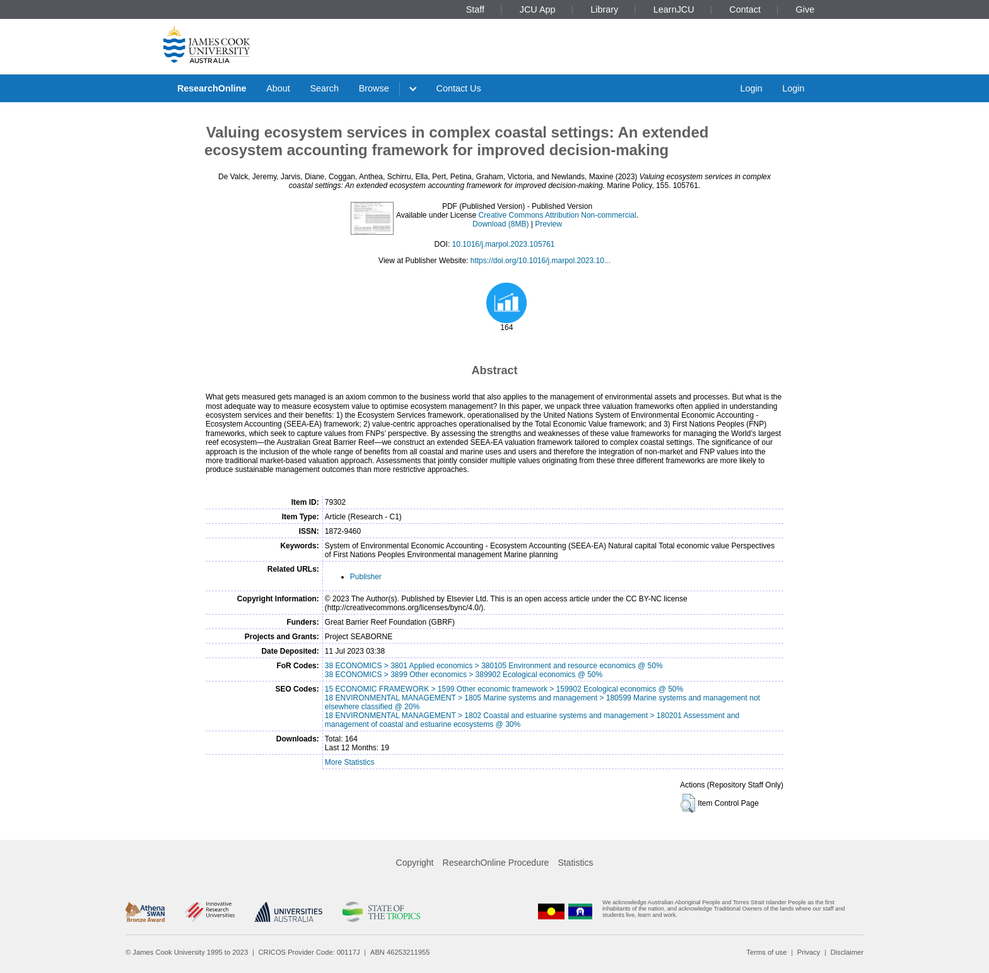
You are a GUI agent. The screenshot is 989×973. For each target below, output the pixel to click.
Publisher (366, 576)
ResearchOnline (212, 88)
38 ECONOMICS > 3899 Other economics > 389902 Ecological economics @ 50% (463, 674)
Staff (475, 9)
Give (805, 9)
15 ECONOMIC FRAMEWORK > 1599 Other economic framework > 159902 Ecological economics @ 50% (504, 689)
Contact (745, 9)
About (278, 88)
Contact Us (458, 88)
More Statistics (350, 762)
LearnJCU (673, 9)
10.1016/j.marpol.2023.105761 (503, 244)
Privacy (809, 952)
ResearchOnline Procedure (496, 863)
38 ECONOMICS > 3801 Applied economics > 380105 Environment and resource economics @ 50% (494, 665)
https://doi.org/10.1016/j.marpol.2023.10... (541, 260)
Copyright (415, 863)
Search (324, 88)
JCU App (538, 9)
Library (604, 9)
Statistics (575, 863)
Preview (548, 224)
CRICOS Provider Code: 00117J (309, 952)
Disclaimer (847, 952)
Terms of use (766, 952)
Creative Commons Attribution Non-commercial (557, 215)
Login (751, 88)
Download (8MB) (500, 224)
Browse (374, 88)
